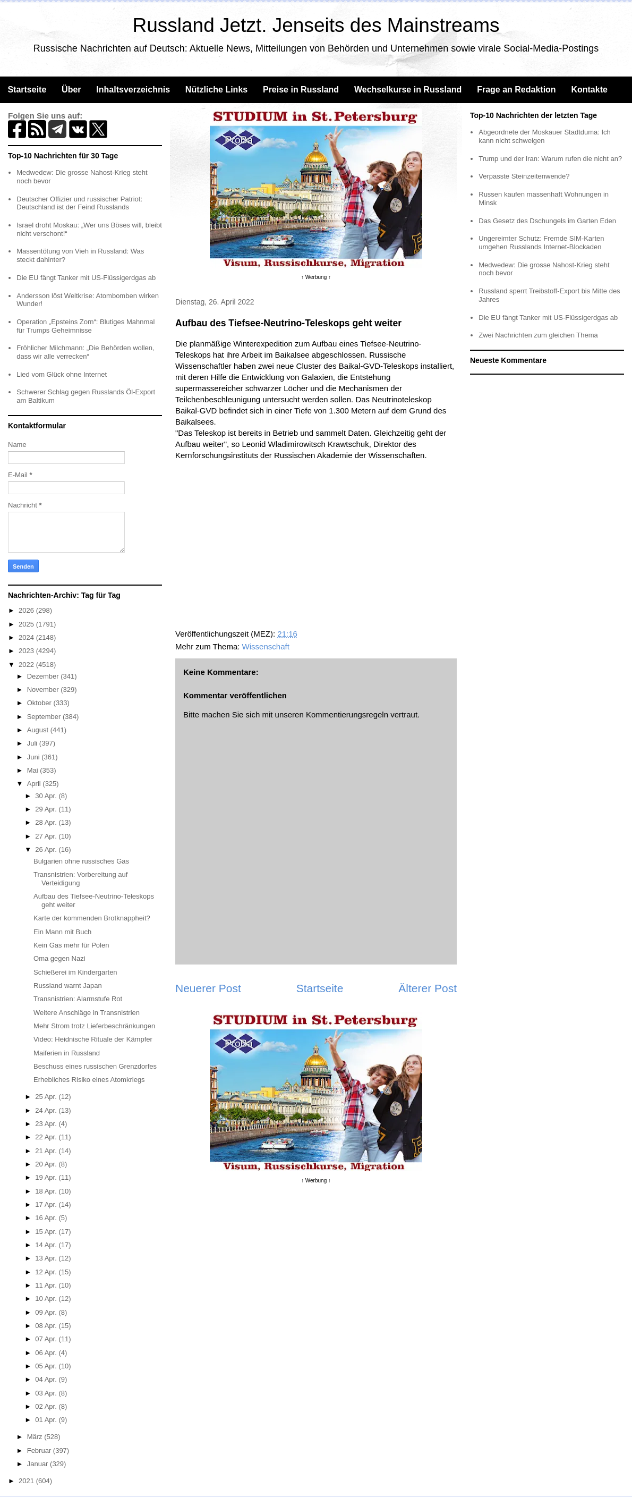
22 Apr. (46, 1137)
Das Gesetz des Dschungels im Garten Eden (547, 221)
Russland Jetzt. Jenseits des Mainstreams (316, 25)
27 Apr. (46, 836)
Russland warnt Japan (67, 985)
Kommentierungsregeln (347, 714)
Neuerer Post (208, 988)
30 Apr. (46, 796)
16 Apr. (46, 1218)
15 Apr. (46, 1232)
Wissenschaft (265, 646)
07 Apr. (46, 1339)
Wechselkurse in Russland (408, 89)
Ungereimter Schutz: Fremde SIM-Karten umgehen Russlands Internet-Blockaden (541, 242)
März (36, 1437)
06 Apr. (46, 1353)
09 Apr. (46, 1312)
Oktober (40, 703)
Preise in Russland (301, 89)
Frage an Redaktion (516, 89)
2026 (27, 610)
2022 (27, 665)
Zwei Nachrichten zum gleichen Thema (538, 335)
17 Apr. (46, 1204)
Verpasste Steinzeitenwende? (524, 176)
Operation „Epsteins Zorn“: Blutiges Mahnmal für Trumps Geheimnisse (85, 326)
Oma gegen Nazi (59, 958)
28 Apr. (46, 822)
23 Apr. (46, 1124)
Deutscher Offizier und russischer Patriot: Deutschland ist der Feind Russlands (79, 203)
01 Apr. (46, 1420)
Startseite (26, 89)
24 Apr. (46, 1110)
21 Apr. (46, 1151)
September (45, 717)
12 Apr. (46, 1272)
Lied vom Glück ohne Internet (61, 374)
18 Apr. (46, 1191)
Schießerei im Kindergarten (75, 972)
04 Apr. (46, 1379)
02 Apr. (46, 1406)
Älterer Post (427, 988)
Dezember (44, 676)
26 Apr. (46, 849)
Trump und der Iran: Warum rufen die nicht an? (550, 159)
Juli (33, 743)
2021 (27, 1481)
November (44, 689)
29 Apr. (46, 809)
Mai (33, 770)
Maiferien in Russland (66, 1053)
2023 (27, 651)
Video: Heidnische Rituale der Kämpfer (92, 1039)
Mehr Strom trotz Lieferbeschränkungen (94, 1026)
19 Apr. (46, 1177)
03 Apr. (46, 1393)
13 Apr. (46, 1258)
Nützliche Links (216, 89)
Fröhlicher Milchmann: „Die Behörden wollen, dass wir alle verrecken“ (85, 352)
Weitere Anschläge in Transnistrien (86, 1013)
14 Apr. (46, 1245)
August (38, 730)
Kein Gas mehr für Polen (71, 945)
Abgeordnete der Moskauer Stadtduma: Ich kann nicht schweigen (545, 136)
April (35, 784)
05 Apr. (46, 1366)
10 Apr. (46, 1299)
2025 (27, 624)
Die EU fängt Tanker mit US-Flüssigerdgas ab (86, 278)
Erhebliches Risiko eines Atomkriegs (89, 1080)
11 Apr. (46, 1285)
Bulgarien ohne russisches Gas (81, 861)
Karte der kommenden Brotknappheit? (91, 918)
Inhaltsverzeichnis (133, 89)
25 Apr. (46, 1097)
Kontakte (589, 89)
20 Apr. (46, 1164)
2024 (27, 637)
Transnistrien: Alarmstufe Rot (77, 999)
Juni (34, 757)
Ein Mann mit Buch (62, 932)
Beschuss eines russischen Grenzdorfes (95, 1066)
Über (71, 89)
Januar (38, 1464)
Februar (40, 1450)
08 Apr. (46, 1326)
